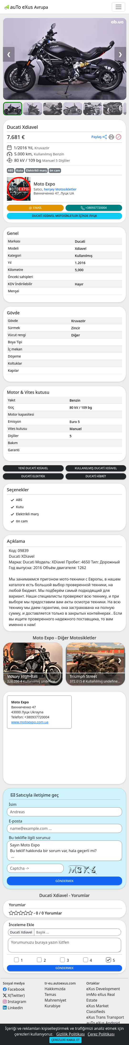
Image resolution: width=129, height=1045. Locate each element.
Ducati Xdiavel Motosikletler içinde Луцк (64, 216)
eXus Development (103, 988)
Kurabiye (52, 1005)
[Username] (77, 932)
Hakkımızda (55, 988)
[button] (64, 59)
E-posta (15, 821)
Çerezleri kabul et (65, 1040)
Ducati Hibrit (96, 476)
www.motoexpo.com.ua (29, 722)
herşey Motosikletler (60, 189)
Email (35, 208)
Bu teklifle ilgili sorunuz (30, 837)
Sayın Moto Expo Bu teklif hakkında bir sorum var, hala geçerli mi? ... (64, 851)
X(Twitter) (16, 995)
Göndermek (65, 881)
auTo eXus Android (103, 1023)
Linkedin (15, 1007)
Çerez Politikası (101, 1034)
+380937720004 (94, 208)
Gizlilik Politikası (70, 1034)
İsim (12, 804)
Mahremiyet (55, 1000)
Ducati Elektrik (33, 476)
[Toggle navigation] (118, 7)
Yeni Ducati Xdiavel (33, 468)
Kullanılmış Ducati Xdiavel (96, 468)
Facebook (16, 989)
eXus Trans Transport (105, 1017)
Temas (50, 994)
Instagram (17, 1001)
